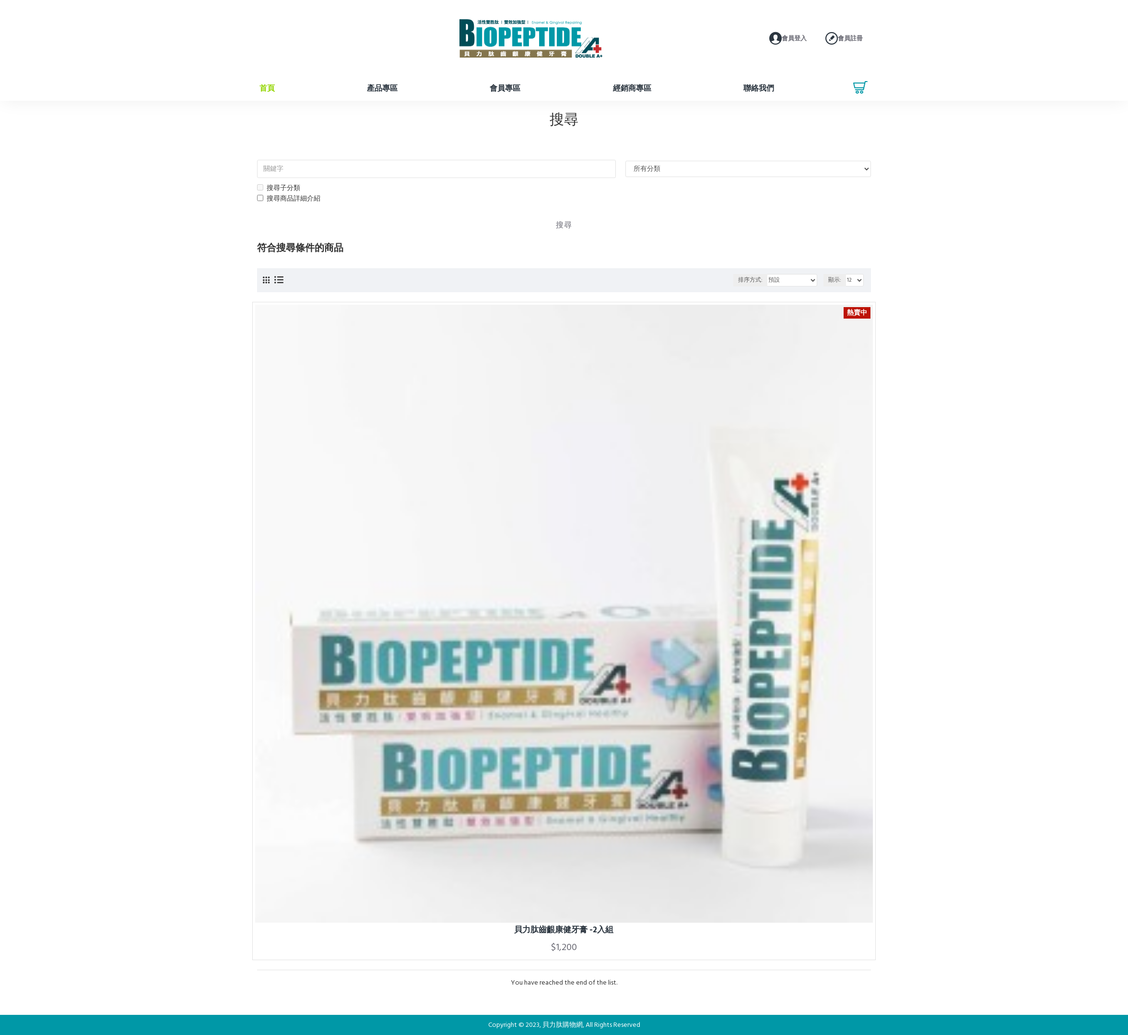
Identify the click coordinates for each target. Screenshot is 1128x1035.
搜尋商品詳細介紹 (288, 198)
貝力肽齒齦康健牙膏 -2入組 (563, 930)
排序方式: (750, 280)
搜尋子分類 (278, 188)
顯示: (834, 280)
